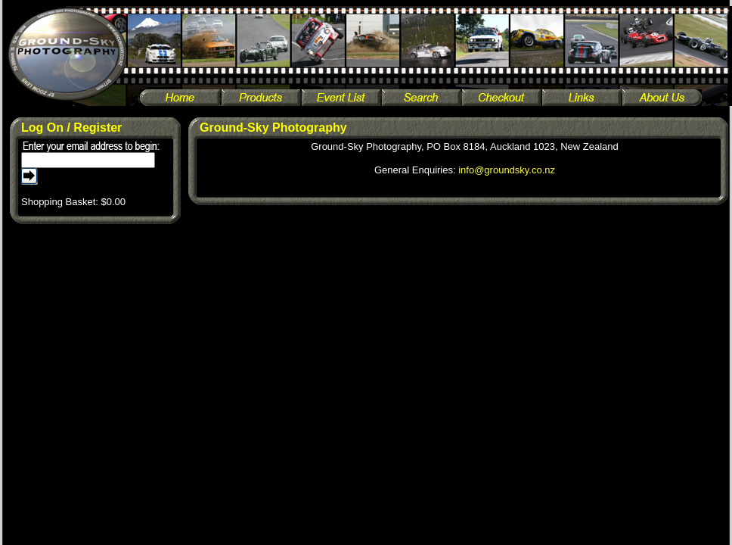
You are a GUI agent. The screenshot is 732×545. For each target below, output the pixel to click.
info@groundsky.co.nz (506, 170)
